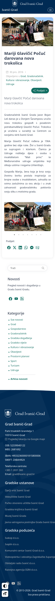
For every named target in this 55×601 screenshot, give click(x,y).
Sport (14, 361)
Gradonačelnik (35, 76)
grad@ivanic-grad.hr (23, 474)
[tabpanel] (27, 216)
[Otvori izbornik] (50, 10)
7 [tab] (40, 234)
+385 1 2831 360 (14, 470)
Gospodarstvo (18, 328)
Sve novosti (17, 319)
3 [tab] (23, 234)
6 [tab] (36, 234)
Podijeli (39, 90)
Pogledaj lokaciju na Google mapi (25, 439)
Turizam (15, 365)
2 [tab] (18, 234)
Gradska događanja (21, 338)
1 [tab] (14, 234)
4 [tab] (27, 234)
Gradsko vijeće (19, 342)
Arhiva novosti (19, 379)
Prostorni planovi (20, 356)
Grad (23, 76)
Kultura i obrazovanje (17, 80)
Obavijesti (36, 80)
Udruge (10, 84)
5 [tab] (32, 234)
